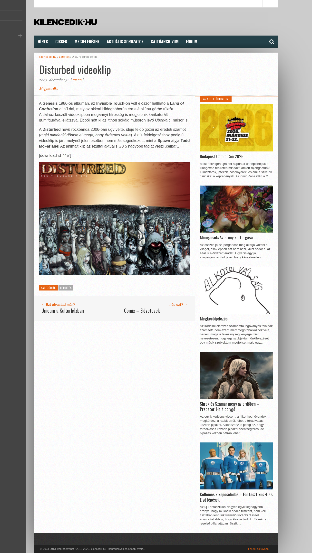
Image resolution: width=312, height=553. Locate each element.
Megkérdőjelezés (213, 318)
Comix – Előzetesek (142, 310)
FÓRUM (191, 42)
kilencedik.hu (48, 56)
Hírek (43, 42)
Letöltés (64, 56)
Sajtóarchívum (165, 42)
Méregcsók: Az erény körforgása (226, 237)
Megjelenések (87, 42)
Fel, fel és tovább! (258, 548)
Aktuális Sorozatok (125, 42)
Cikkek (61, 42)
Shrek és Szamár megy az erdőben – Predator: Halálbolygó (229, 406)
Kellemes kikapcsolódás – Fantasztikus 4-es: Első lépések (236, 497)
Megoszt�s (48, 88)
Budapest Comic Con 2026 (222, 156)
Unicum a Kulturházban (62, 310)
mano (76, 80)
